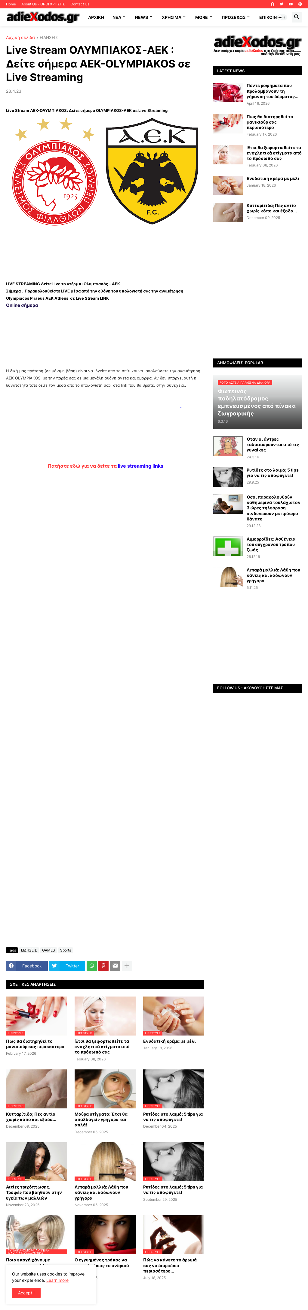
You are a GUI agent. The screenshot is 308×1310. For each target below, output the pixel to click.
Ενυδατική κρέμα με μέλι (169, 1041)
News (141, 17)
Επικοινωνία (273, 17)
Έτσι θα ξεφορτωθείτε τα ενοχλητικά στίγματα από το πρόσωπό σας (102, 1046)
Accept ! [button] (26, 1292)
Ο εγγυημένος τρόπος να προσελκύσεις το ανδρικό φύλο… (102, 1265)
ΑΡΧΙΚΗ (96, 17)
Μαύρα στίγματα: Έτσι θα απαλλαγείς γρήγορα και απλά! (101, 1119)
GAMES (48, 950)
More (201, 17)
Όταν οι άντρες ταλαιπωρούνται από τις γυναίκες (273, 444)
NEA (116, 17)
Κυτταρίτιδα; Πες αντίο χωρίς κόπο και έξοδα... (31, 1116)
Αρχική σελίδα (20, 37)
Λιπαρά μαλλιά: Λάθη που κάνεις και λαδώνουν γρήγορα (101, 1192)
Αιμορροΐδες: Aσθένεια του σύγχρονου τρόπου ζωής (271, 544)
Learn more (57, 1280)
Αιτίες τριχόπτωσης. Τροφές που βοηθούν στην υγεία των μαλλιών (34, 1192)
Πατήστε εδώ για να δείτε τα (105, 466)
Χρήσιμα (171, 17)
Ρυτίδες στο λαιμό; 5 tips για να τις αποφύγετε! (173, 1116)
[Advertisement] (105, 251)
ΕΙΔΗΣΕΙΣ (49, 37)
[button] (282, 17)
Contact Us (79, 4)
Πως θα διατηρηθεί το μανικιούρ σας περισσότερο (35, 1044)
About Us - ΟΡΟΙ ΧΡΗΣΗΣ (43, 4)
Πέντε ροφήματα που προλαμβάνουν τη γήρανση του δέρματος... (272, 91)
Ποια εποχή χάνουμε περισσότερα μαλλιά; (28, 1262)
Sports (65, 950)
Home (11, 4)
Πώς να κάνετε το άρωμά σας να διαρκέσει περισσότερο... (170, 1265)
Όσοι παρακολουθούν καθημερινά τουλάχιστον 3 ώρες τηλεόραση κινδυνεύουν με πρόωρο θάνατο (273, 507)
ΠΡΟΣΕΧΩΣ (233, 17)
